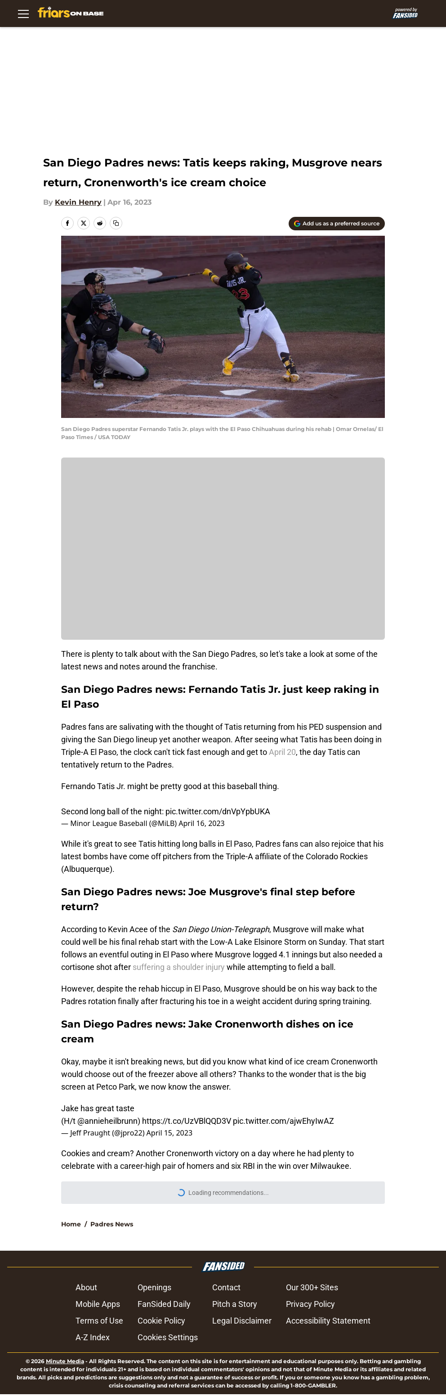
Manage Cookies (223, 555)
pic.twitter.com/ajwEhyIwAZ (283, 1121)
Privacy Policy (308, 1304)
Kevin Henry (78, 202)
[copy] (116, 223)
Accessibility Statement (326, 1320)
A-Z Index (95, 1337)
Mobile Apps (100, 1304)
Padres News (111, 1224)
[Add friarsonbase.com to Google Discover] (337, 223)
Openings (157, 1287)
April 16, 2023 (201, 823)
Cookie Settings (168, 1337)
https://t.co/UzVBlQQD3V (186, 1121)
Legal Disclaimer (240, 1320)
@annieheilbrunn (107, 1121)
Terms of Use (101, 1320)
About (88, 1287)
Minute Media (65, 1361)
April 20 (282, 752)
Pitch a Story (232, 1304)
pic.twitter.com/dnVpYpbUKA (217, 811)
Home (71, 1224)
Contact (224, 1287)
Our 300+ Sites (310, 1287)
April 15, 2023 (169, 1133)
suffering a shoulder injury (179, 967)
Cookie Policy (163, 1320)
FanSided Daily (166, 1304)
